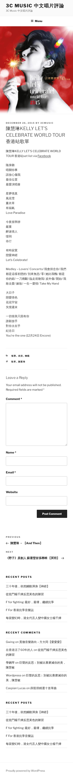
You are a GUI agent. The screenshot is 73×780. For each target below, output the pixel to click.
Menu (36, 21)
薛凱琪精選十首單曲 (43, 688)
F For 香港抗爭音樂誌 (20, 610)
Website (12, 492)
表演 (20, 356)
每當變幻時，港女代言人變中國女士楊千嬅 (33, 618)
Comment (14, 399)
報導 (13, 356)
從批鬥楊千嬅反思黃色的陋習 (25, 594)
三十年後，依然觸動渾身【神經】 (28, 586)
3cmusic (47, 123)
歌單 (13, 361)
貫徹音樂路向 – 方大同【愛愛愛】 (41, 642)
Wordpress (13, 675)
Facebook (44, 156)
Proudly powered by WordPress (25, 770)
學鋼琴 (10, 662)
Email (11, 472)
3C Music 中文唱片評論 (35, 6)
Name (11, 452)
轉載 (27, 356)
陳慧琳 (22, 361)
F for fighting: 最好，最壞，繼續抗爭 (30, 602)
